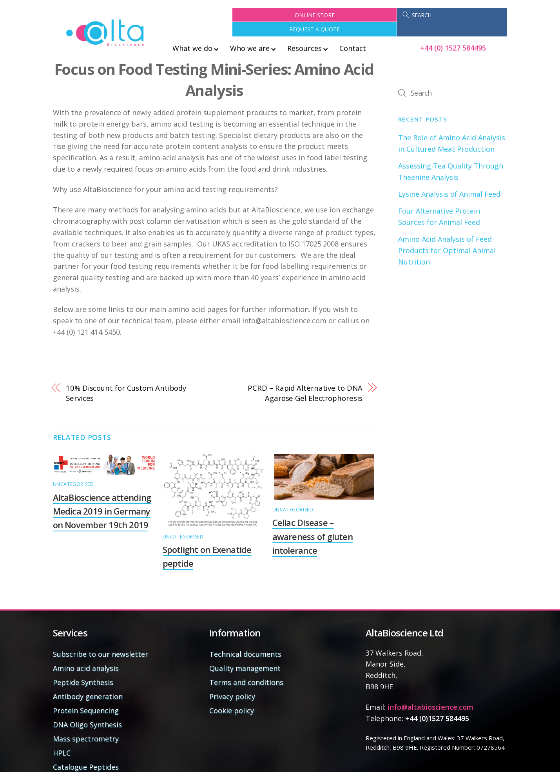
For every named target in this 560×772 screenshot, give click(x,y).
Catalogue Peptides (86, 753)
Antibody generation (88, 682)
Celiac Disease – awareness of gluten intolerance (312, 522)
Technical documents (245, 640)
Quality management (245, 654)
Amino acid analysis (86, 654)
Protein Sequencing (86, 696)
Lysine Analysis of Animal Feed (449, 179)
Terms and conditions (246, 668)
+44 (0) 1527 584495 (453, 33)
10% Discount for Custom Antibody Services (126, 379)
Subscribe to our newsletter (100, 640)
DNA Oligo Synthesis (87, 710)
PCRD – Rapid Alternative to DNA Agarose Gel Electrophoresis (305, 379)
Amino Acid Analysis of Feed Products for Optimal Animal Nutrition (447, 236)
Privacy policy (232, 682)
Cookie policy (231, 696)
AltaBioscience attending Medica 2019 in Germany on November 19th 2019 (102, 496)
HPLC (62, 738)
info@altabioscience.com (430, 693)
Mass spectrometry (86, 724)
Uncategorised (73, 470)
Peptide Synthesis (83, 668)
